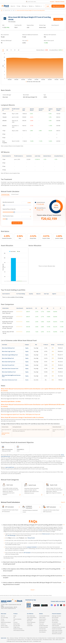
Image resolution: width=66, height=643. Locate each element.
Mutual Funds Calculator (10, 191)
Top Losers (41, 624)
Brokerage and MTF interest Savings (14, 641)
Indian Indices (42, 617)
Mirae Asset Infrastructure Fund (9, 380)
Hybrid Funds (32, 485)
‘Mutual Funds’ (31, 538)
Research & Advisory (17, 628)
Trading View (30, 619)
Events (30, 641)
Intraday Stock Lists (42, 638)
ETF (14, 620)
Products (15, 613)
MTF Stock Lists (22, 638)
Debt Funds (10, 485)
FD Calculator (55, 622)
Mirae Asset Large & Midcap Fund (10, 354)
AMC (14, 10)
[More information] (27, 40)
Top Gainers (41, 622)
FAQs (8, 638)
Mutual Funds (8, 10)
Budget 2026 (25, 641)
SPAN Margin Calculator (57, 632)
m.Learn (52, 1)
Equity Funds (53, 485)
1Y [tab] (11, 50)
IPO (14, 617)
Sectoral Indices (42, 619)
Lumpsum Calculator (32, 547)
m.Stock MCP (30, 625)
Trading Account (20, 639)
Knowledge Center (37, 641)
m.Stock (40, 530)
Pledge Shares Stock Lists (32, 638)
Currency (15, 622)
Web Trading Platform (31, 617)
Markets (31, 6)
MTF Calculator (55, 617)
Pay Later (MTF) (16, 625)
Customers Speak (51, 638)
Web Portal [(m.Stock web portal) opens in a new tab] (29, 620)
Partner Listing (4, 625)
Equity (26, 348)
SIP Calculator (27, 552)
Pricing (18, 6)
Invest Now (58, 19)
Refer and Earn (59, 639)
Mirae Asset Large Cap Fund (8, 351)
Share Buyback (42, 632)
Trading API (29, 624)
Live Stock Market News (44, 616)
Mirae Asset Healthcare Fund (9, 372)
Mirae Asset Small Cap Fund (8, 361)
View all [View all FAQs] (33, 590)
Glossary (12, 638)
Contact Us (3, 624)
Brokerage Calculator (56, 616)
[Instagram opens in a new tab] (55, 605)
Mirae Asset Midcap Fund (8, 358)
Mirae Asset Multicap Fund (8, 348)
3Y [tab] (14, 50)
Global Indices (42, 620)
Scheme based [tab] (14, 194)
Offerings (24, 6)
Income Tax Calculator (57, 628)
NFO (54, 639)
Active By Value (42, 628)
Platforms (37, 6)
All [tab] (18, 50)
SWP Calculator (55, 620)
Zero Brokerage (11, 535)
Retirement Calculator (56, 633)
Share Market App (31, 616)
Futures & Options (17, 619)
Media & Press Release (6, 622)
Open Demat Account (58, 6)
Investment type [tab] (5, 194)
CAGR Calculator (55, 625)
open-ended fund (9, 467)
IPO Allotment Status (47, 639)
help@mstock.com (12, 608)
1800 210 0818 (4, 608)
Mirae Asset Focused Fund (8, 365)
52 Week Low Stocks (43, 627)
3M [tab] (3, 50)
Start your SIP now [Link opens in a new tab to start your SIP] (17, 223)
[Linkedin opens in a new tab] (58, 605)
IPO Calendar (28, 639)
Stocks (14, 616)
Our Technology (4, 617)
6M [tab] (7, 50)
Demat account (46, 534)
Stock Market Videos (60, 638)
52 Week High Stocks (43, 625)
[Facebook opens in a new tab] (52, 605)
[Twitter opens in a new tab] (61, 605)
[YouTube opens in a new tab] (64, 605)
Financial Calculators (56, 613)
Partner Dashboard (31, 622)
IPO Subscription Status (37, 639)
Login (47, 6)
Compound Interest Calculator (58, 627)
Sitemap (16, 638)
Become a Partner (60, 1)
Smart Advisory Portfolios (18, 630)
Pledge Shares (16, 627)
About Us (13, 6)
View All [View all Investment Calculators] (63, 502)
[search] (38, 2)
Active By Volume (43, 630)
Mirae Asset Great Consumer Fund (10, 368)
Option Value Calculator (57, 630)
